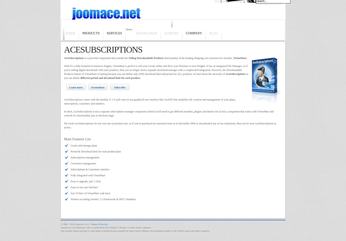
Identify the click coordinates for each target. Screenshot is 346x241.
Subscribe (119, 87)
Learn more (76, 87)
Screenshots (97, 87)
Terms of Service (99, 224)
